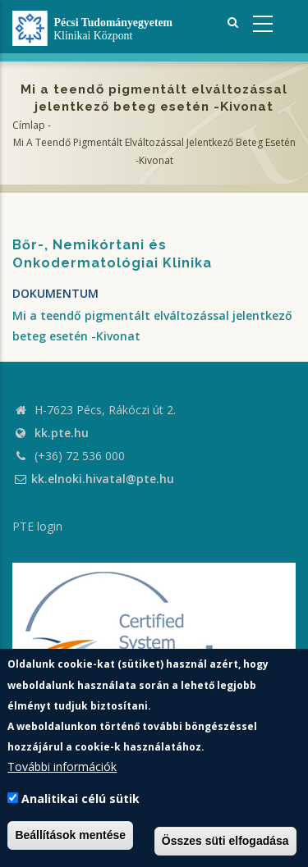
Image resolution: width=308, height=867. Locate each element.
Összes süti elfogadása (225, 840)
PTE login (37, 526)
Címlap (28, 125)
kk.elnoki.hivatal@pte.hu (93, 478)
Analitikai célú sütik (80, 798)
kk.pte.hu (61, 432)
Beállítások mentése (70, 835)
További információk (62, 766)
